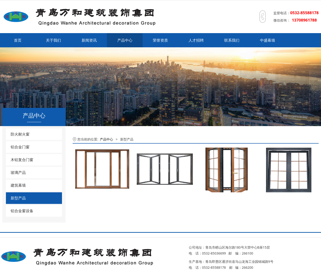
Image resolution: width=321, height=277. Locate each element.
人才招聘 (196, 40)
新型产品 (18, 198)
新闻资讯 (89, 40)
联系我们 (231, 40)
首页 (18, 40)
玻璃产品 (18, 172)
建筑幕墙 (18, 185)
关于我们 (53, 40)
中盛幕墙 (267, 40)
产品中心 (124, 40)
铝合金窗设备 (22, 210)
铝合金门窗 (20, 146)
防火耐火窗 (20, 134)
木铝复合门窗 (22, 159)
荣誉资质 (160, 40)
